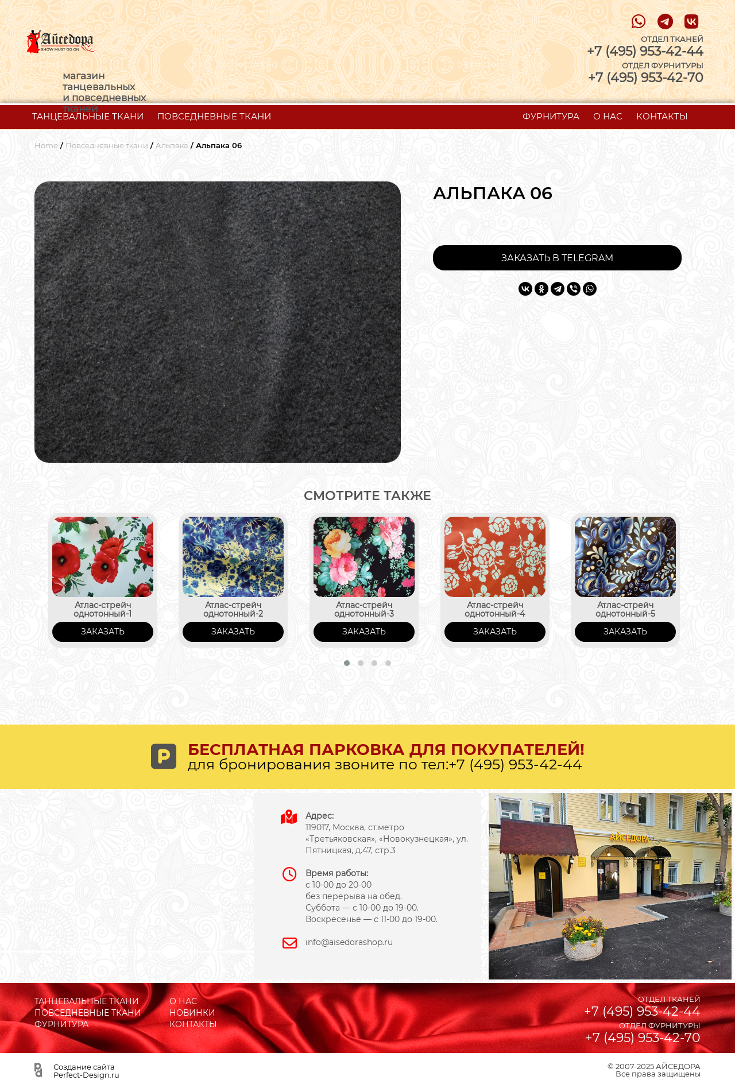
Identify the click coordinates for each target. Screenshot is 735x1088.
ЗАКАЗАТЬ (103, 631)
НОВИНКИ (192, 1013)
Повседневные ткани (106, 145)
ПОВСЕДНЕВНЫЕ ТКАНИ (214, 116)
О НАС (607, 116)
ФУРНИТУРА (551, 116)
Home (46, 145)
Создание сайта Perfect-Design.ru (86, 1070)
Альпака (172, 145)
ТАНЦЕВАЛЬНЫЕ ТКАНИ (88, 116)
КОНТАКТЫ (662, 116)
